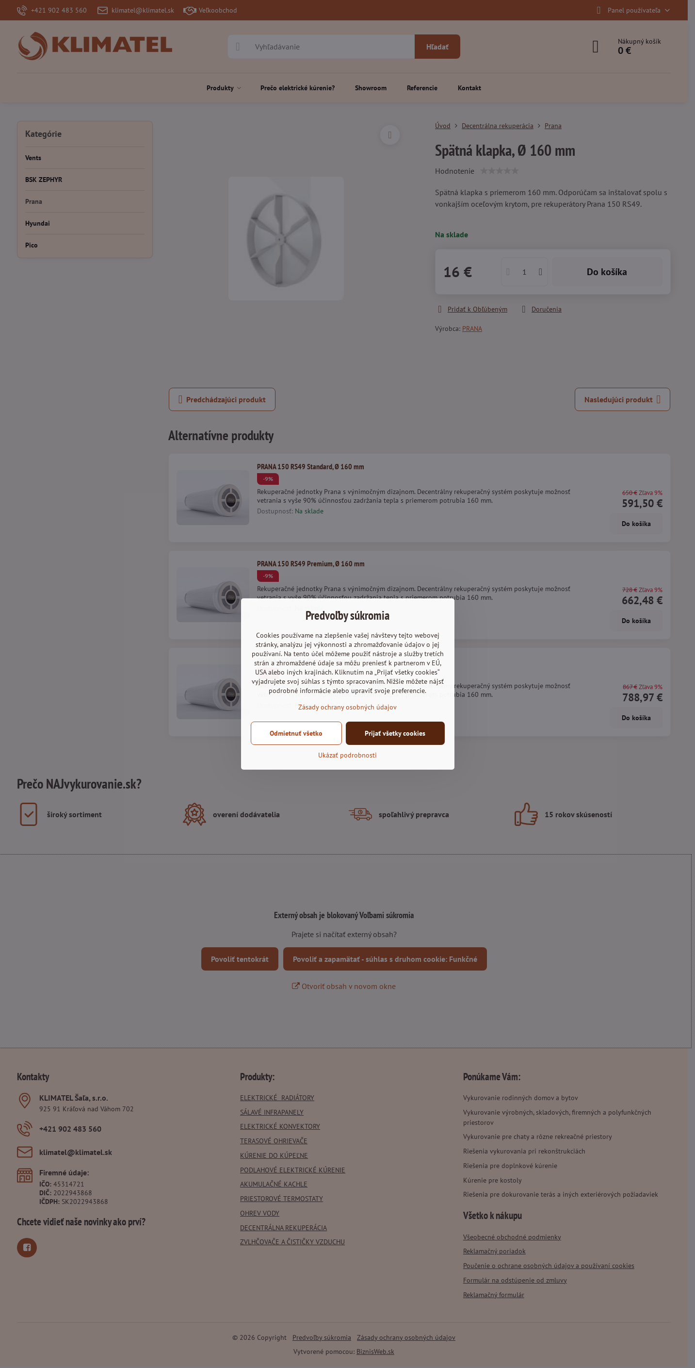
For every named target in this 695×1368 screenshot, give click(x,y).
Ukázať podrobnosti (347, 755)
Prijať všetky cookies (395, 733)
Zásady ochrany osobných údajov (347, 707)
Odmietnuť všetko (296, 733)
